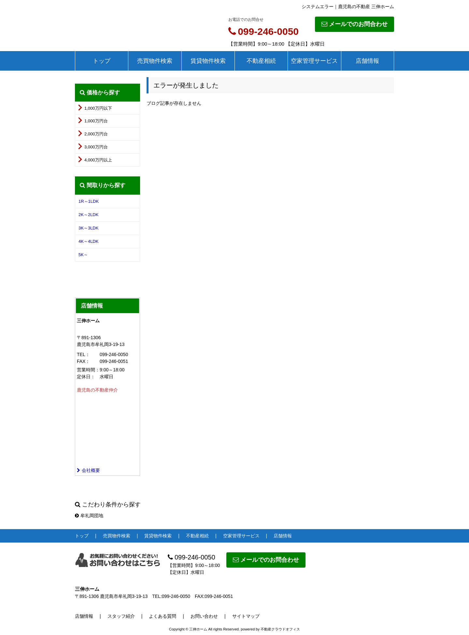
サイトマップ (246, 616)
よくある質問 (162, 616)
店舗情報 (367, 61)
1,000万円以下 (98, 108)
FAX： (83, 361)
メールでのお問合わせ (354, 24)
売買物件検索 (154, 61)
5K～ (83, 254)
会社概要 (88, 470)
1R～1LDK (88, 201)
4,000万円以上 (98, 160)
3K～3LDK (88, 228)
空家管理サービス (314, 61)
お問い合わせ (204, 616)
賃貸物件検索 (208, 61)
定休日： (86, 376)
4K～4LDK (88, 241)
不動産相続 (261, 61)
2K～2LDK (88, 214)
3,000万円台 (96, 147)
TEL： (83, 354)
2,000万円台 (96, 133)
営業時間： (88, 369)
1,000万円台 (96, 120)
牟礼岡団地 (89, 515)
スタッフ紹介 (121, 616)
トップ (101, 61)
